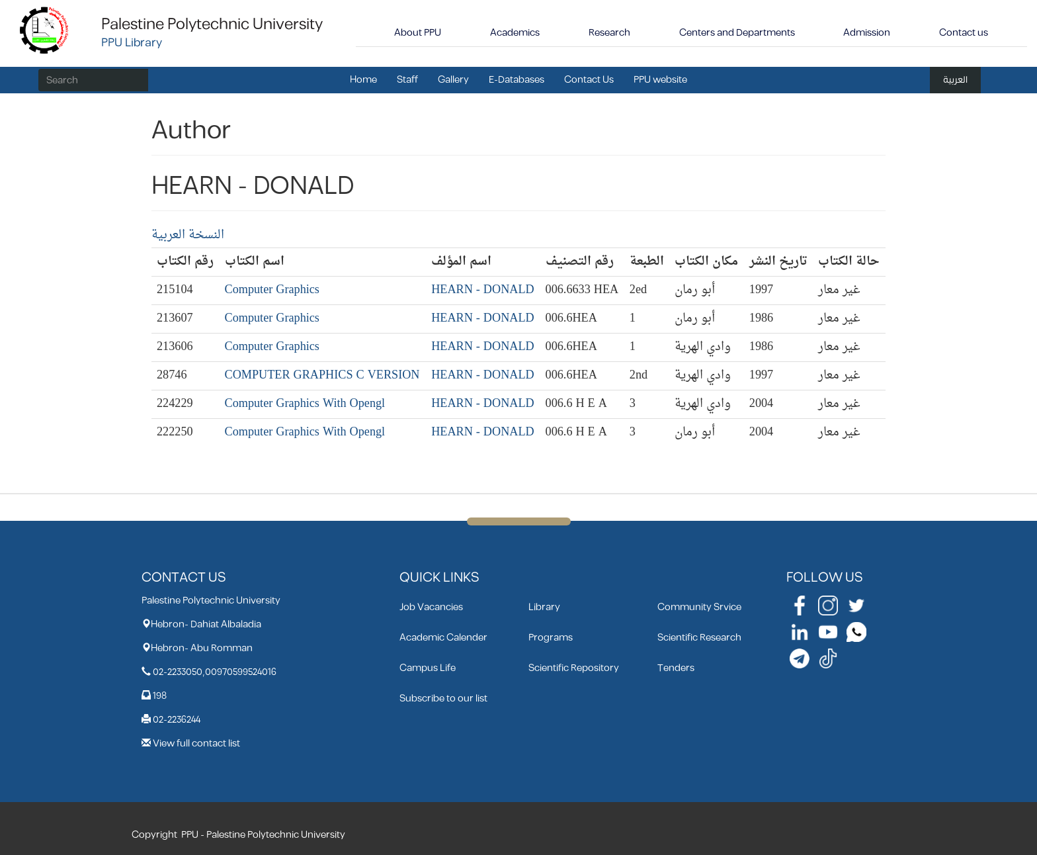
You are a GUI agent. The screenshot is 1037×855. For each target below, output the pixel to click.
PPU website (660, 79)
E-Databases (516, 79)
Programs (550, 637)
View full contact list (196, 743)
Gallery (453, 79)
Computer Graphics (272, 290)
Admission (866, 32)
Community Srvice (699, 607)
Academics (515, 32)
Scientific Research (699, 637)
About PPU (417, 32)
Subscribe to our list (443, 698)
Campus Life (427, 668)
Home (363, 79)
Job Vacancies (431, 607)
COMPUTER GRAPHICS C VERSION (322, 375)
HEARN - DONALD (482, 290)
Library (544, 607)
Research (609, 32)
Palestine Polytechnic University (212, 24)
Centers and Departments (737, 32)
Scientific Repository (573, 668)
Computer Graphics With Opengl (305, 404)
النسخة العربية (187, 235)
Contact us (963, 32)
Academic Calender (443, 637)
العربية (955, 79)
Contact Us (589, 79)
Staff (407, 79)
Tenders (675, 668)
